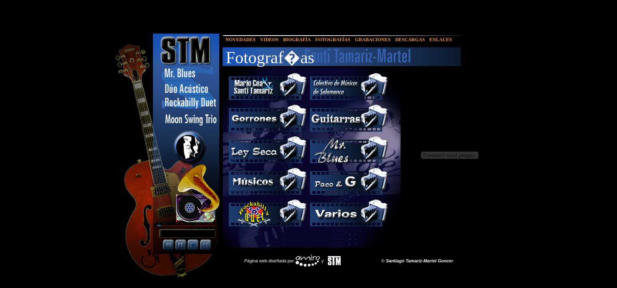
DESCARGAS (410, 39)
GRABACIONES (373, 39)
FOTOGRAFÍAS (333, 39)
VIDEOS (269, 39)
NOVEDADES (241, 39)
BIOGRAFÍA (297, 39)
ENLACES (440, 39)
